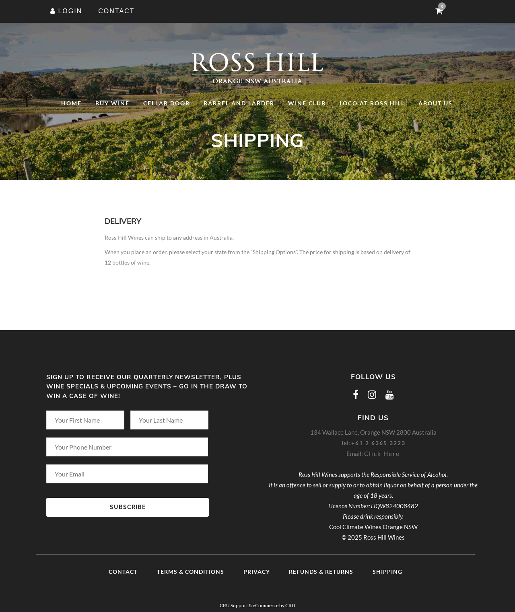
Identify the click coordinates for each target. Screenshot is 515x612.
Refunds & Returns (321, 571)
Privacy (256, 571)
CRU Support (234, 605)
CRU (290, 605)
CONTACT (116, 11)
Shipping (387, 571)
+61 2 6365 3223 (378, 442)
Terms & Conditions (190, 571)
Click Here (382, 453)
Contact (123, 571)
